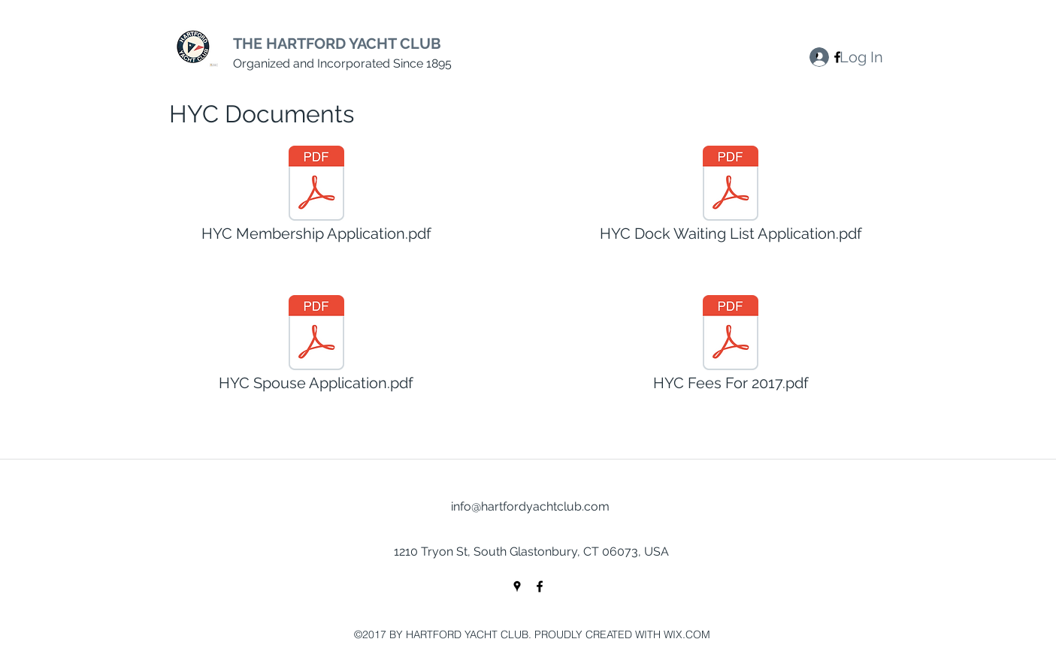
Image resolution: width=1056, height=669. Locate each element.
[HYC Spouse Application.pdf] (316, 347)
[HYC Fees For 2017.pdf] (731, 347)
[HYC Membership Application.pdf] (316, 198)
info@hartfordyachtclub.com (530, 506)
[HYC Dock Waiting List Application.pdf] (731, 198)
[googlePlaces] (517, 586)
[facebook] (539, 586)
